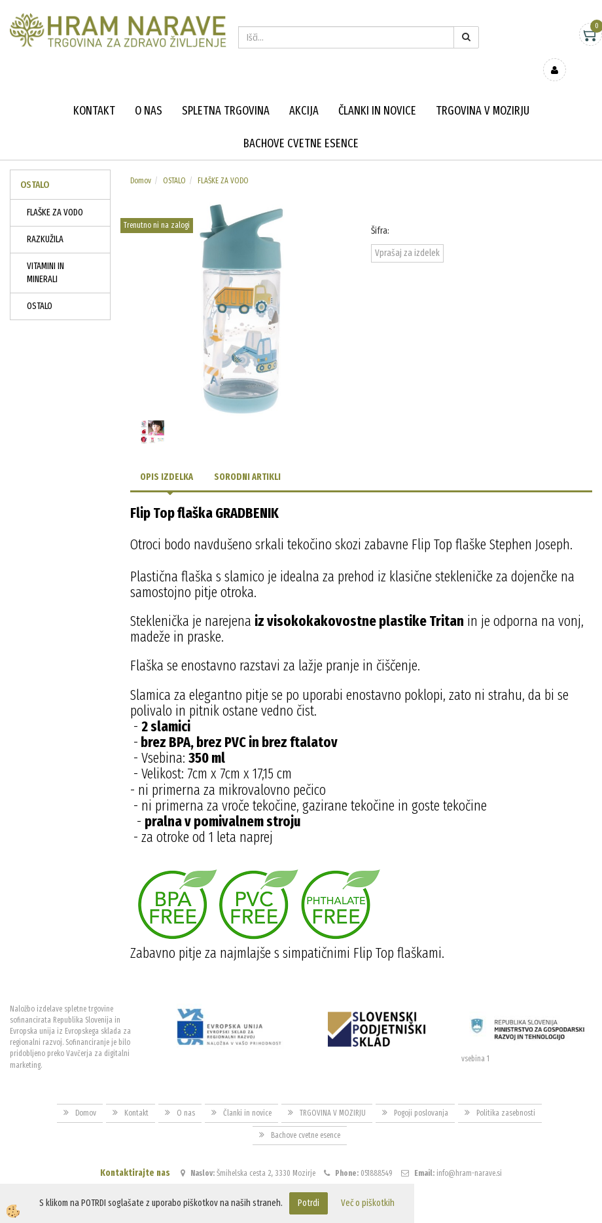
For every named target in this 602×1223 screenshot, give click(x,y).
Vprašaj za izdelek (407, 234)
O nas (148, 91)
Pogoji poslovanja (421, 1094)
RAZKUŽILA (45, 220)
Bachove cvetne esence (301, 124)
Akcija (304, 91)
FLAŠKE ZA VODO (55, 193)
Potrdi (308, 1203)
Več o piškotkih (368, 1203)
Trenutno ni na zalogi (157, 206)
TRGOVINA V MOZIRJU (482, 91)
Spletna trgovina (226, 91)
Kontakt (94, 91)
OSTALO (39, 287)
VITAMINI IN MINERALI (45, 254)
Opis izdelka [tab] (166, 458)
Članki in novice (377, 91)
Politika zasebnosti (505, 1094)
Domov (140, 161)
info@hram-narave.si (469, 1154)
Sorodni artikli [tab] (247, 458)
